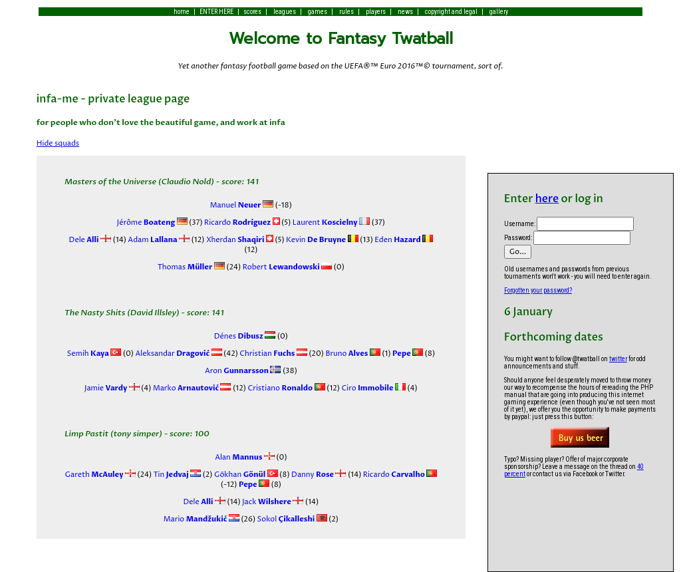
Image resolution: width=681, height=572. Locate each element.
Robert (280, 267)
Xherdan (234, 240)
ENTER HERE (216, 11)
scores (252, 11)
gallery (498, 11)
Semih (88, 353)
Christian (266, 353)
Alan (238, 457)
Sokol (285, 519)
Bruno (346, 353)
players (376, 11)
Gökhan (239, 475)
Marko (185, 388)
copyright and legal (451, 11)
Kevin (315, 240)
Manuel (235, 205)
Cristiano (279, 388)
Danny (312, 475)
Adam (152, 240)
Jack (266, 502)
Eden (397, 240)
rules (346, 11)
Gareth (94, 475)
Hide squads (58, 143)
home (182, 11)
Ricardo (237, 222)
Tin (170, 475)
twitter (618, 358)
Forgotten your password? (538, 290)
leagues (284, 11)
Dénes (238, 336)
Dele (84, 240)
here (547, 199)
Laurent (324, 222)
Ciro (366, 388)
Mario (195, 519)
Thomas (185, 267)
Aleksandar (171, 353)
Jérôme (146, 222)
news (405, 11)
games (317, 11)
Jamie (105, 388)
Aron (237, 371)
